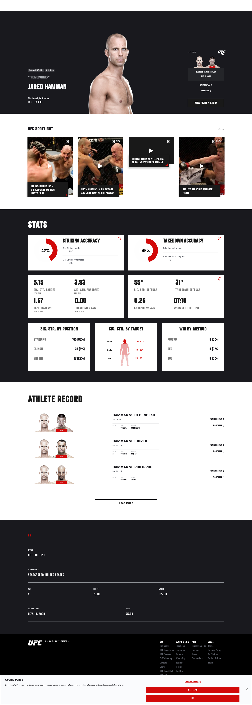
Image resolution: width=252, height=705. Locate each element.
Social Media (182, 642)
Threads (179, 654)
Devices (195, 650)
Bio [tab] (30, 535)
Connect (174, 12)
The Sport (164, 646)
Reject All (192, 690)
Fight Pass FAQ (199, 646)
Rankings (38, 12)
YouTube (180, 662)
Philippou (143, 468)
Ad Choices (213, 654)
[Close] (246, 689)
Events (24, 12)
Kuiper (140, 442)
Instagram (180, 650)
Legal (210, 642)
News (65, 12)
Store (162, 667)
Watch (187, 12)
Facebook (180, 646)
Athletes (52, 12)
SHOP (217, 12)
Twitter (179, 671)
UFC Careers (165, 654)
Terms (211, 646)
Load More (126, 503)
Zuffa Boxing (203, 12)
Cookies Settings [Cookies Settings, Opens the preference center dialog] (193, 682)
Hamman (120, 416)
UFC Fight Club (166, 671)
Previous (219, 129)
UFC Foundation (167, 650)
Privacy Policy (214, 650)
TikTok (179, 667)
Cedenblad (144, 416)
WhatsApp (180, 658)
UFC (161, 642)
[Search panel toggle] (225, 12)
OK (192, 698)
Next (223, 129)
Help (194, 642)
